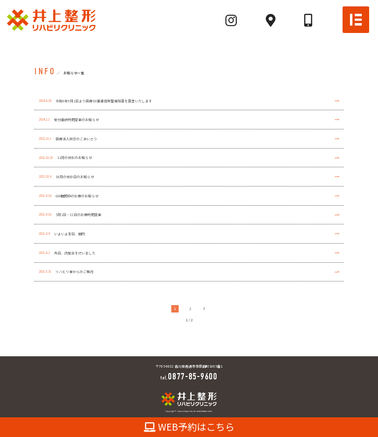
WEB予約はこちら (189, 427)
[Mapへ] (271, 20)
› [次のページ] (204, 308)
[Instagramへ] (231, 20)
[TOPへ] (51, 19)
